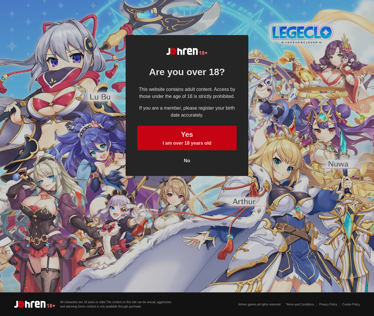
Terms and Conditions (300, 304)
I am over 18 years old (187, 137)
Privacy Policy (328, 304)
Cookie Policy (351, 304)
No (187, 160)
